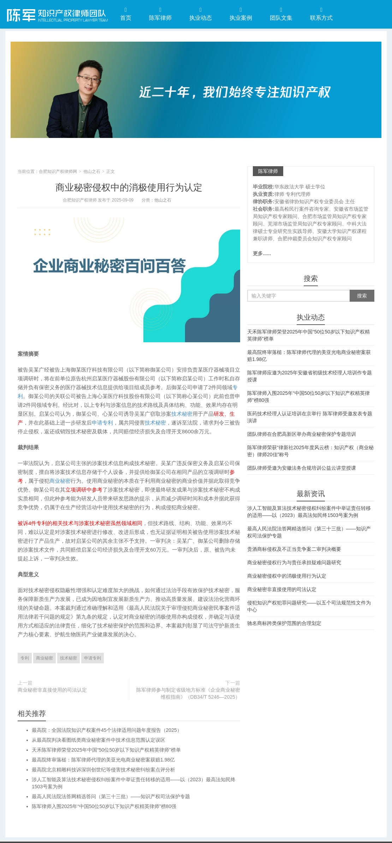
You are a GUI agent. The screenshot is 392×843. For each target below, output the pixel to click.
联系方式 (321, 14)
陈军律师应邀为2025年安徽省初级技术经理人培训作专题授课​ (309, 376)
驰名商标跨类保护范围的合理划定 (284, 623)
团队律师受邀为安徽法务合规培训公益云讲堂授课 (301, 468)
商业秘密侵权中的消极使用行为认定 (128, 187)
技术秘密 (181, 414)
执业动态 (200, 14)
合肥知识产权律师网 (56, 14)
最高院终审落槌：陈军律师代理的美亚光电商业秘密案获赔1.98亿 (103, 760)
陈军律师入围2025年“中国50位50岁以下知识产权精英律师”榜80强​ (104, 806)
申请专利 (102, 423)
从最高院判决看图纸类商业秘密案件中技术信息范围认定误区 (98, 740)
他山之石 (91, 171)
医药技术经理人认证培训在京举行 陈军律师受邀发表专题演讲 (309, 417)
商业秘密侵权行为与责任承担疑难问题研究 (294, 562)
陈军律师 (160, 14)
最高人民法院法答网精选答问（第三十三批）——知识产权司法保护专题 (111, 796)
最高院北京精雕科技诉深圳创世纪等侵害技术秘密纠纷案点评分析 (103, 769)
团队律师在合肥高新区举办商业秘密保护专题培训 (301, 434)
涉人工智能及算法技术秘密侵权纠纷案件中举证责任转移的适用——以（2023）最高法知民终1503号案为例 (309, 511)
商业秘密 (60, 481)
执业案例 (241, 14)
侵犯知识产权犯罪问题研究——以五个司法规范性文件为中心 (309, 606)
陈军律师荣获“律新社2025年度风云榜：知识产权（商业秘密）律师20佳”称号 (310, 451)
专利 (24, 658)
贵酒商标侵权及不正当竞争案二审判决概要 (294, 549)
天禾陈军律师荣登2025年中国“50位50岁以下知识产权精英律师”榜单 (106, 750)
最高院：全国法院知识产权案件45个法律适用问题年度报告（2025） (107, 730)
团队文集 (281, 14)
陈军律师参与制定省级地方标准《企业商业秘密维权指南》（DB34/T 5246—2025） (188, 693)
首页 (125, 14)
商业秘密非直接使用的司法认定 (52, 690)
